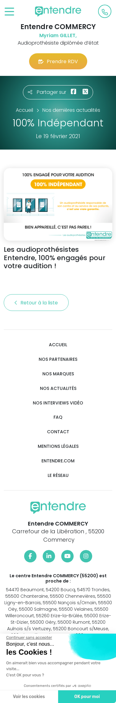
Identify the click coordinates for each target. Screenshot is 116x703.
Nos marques (58, 374)
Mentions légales (58, 446)
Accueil (58, 344)
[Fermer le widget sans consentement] (29, 638)
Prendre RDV (58, 61)
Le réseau (58, 475)
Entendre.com (58, 461)
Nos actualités (58, 388)
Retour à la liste (36, 302)
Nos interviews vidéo (58, 403)
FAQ (58, 417)
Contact (58, 431)
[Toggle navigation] (9, 12)
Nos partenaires (58, 359)
